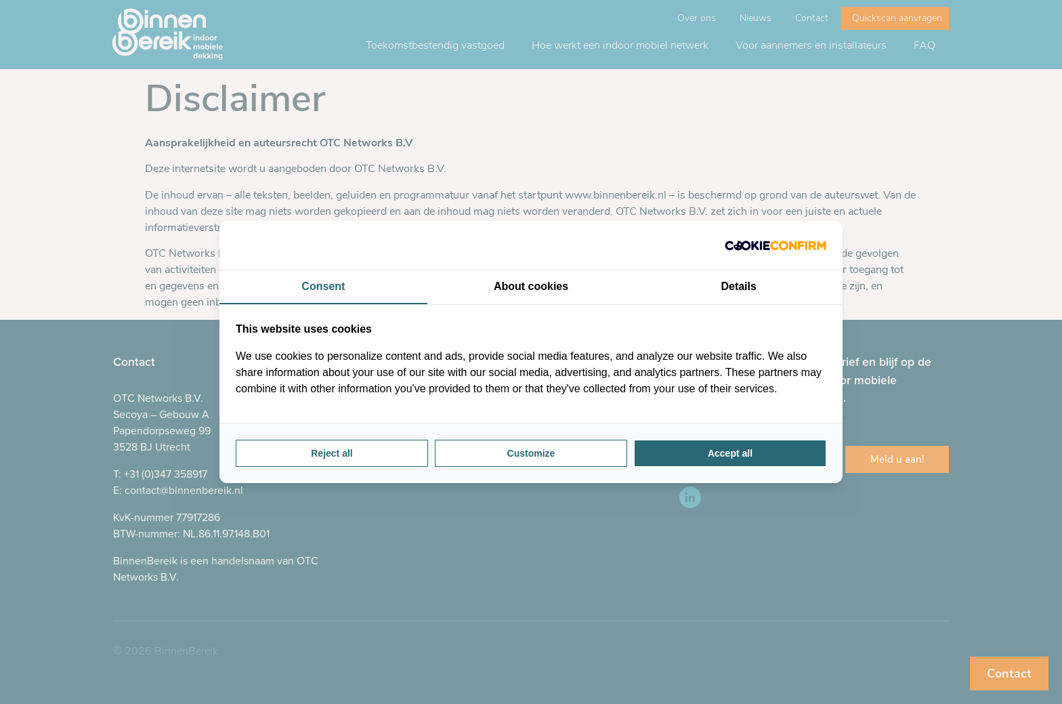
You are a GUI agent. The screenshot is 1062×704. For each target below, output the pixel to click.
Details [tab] (738, 286)
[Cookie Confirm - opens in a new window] (775, 245)
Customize (531, 453)
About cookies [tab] (531, 286)
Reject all (331, 453)
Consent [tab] (323, 286)
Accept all (730, 453)
